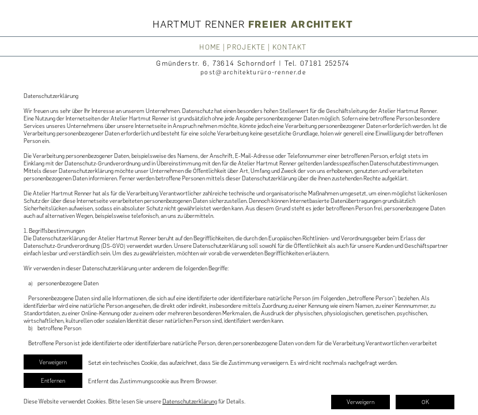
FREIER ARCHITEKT (301, 24)
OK (425, 402)
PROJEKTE (246, 47)
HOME (210, 47)
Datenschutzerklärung (189, 401)
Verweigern (53, 362)
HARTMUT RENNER (200, 24)
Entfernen (53, 380)
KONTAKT (289, 47)
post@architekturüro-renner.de (253, 72)
